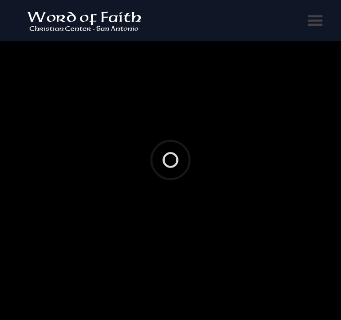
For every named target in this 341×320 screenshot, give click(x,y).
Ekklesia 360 (168, 128)
